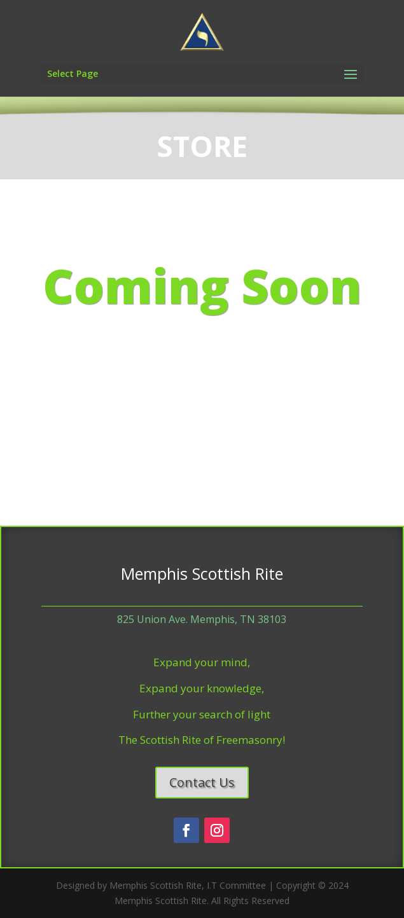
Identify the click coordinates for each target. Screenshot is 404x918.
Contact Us (202, 782)
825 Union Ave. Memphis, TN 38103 (201, 619)
